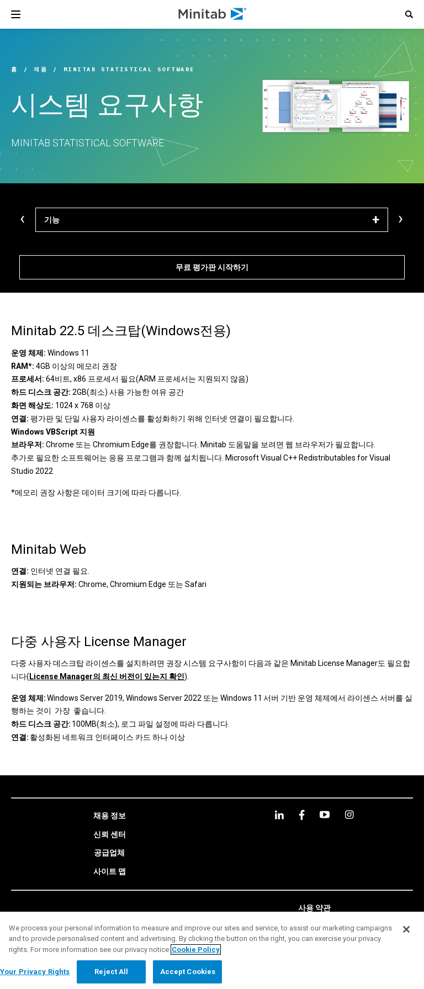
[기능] (212, 219)
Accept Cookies (188, 971)
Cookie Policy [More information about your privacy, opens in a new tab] (196, 949)
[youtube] (325, 814)
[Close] (406, 929)
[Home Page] (212, 14)
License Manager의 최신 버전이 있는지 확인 (106, 676)
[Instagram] (349, 814)
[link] (109, 816)
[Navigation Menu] (15, 14)
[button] (409, 14)
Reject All (111, 971)
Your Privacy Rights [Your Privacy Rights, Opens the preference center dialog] (35, 971)
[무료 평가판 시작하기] (212, 267)
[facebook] (302, 815)
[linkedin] (279, 814)
